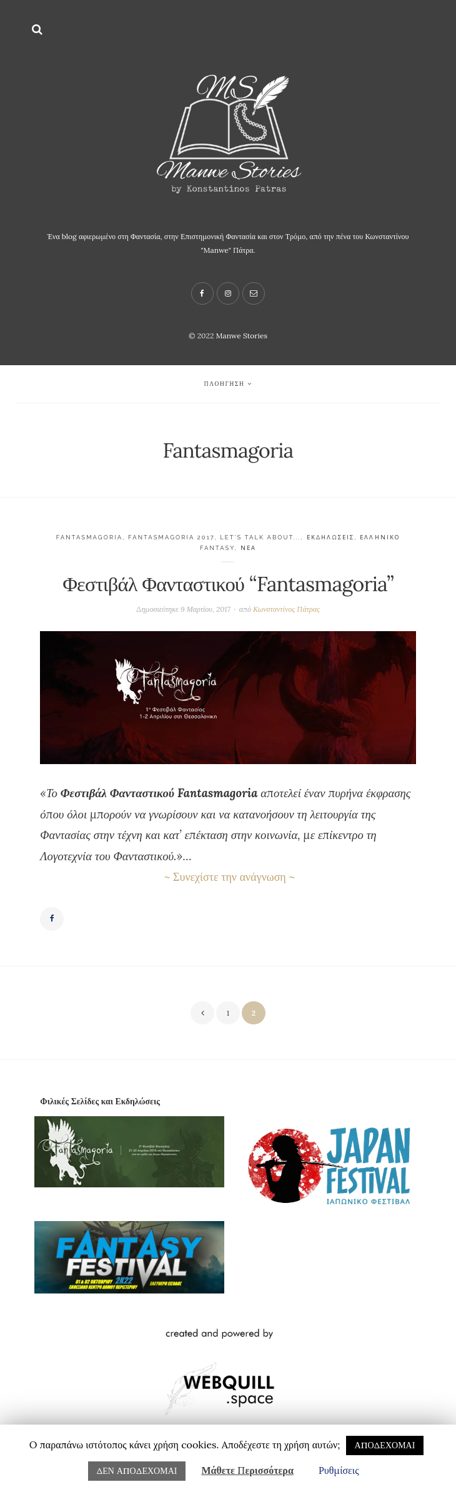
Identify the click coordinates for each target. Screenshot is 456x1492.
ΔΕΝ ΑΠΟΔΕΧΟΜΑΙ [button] (137, 1470)
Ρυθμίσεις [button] (339, 1470)
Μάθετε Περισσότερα (247, 1470)
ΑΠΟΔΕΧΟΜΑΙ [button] (385, 1445)
